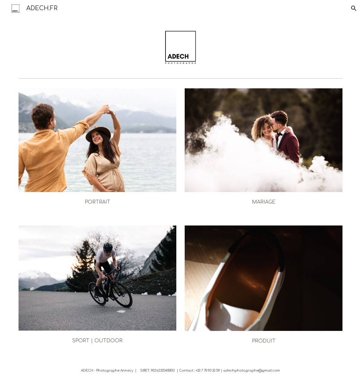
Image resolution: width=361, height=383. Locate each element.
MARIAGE (263, 202)
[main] (97, 201)
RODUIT (265, 341)
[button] (354, 8)
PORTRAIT (97, 202)
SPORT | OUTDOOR (97, 340)
